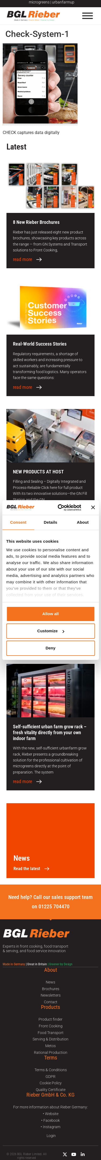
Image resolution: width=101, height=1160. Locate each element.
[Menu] (87, 16)
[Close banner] (93, 507)
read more (22, 259)
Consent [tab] (18, 522)
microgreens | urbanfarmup (51, 2)
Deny (50, 648)
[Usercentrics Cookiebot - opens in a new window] (60, 507)
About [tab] (83, 522)
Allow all (50, 613)
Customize (50, 631)
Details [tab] (50, 522)
